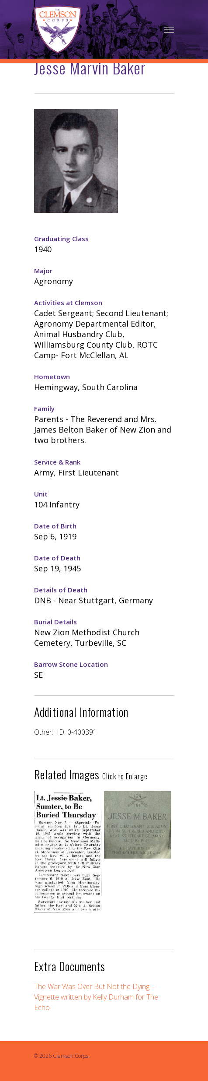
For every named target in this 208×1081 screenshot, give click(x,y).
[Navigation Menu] (169, 29)
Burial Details (55, 621)
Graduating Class (61, 238)
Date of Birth (55, 525)
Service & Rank (57, 462)
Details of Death (60, 589)
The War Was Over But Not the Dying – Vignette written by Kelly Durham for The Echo (96, 997)
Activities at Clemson (68, 302)
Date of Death (57, 557)
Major (43, 270)
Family (44, 408)
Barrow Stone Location (71, 664)
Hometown (52, 376)
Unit (41, 493)
